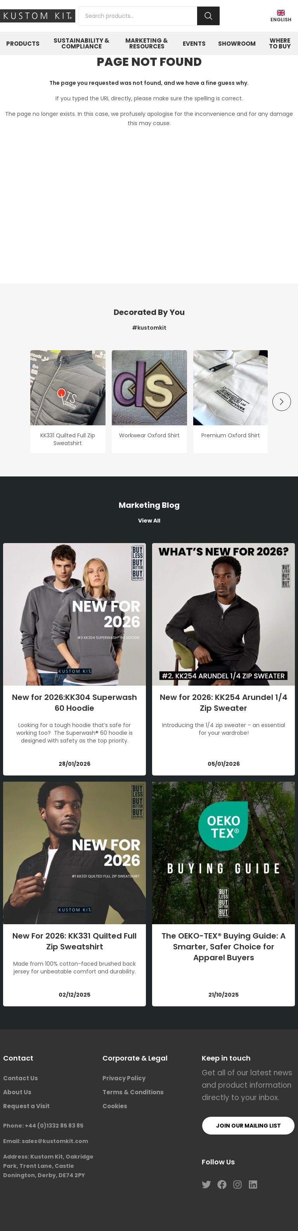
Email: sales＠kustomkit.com (45, 1141)
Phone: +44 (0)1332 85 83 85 (43, 1126)
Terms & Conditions (133, 1092)
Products (23, 44)
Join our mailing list (248, 1126)
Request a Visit (26, 1106)
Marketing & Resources (146, 43)
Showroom (237, 44)
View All (149, 520)
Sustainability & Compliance (81, 43)
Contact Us (20, 1078)
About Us (17, 1092)
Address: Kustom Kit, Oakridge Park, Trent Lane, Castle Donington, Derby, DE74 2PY (48, 1166)
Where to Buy (280, 43)
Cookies (114, 1106)
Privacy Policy (124, 1078)
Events (194, 44)
